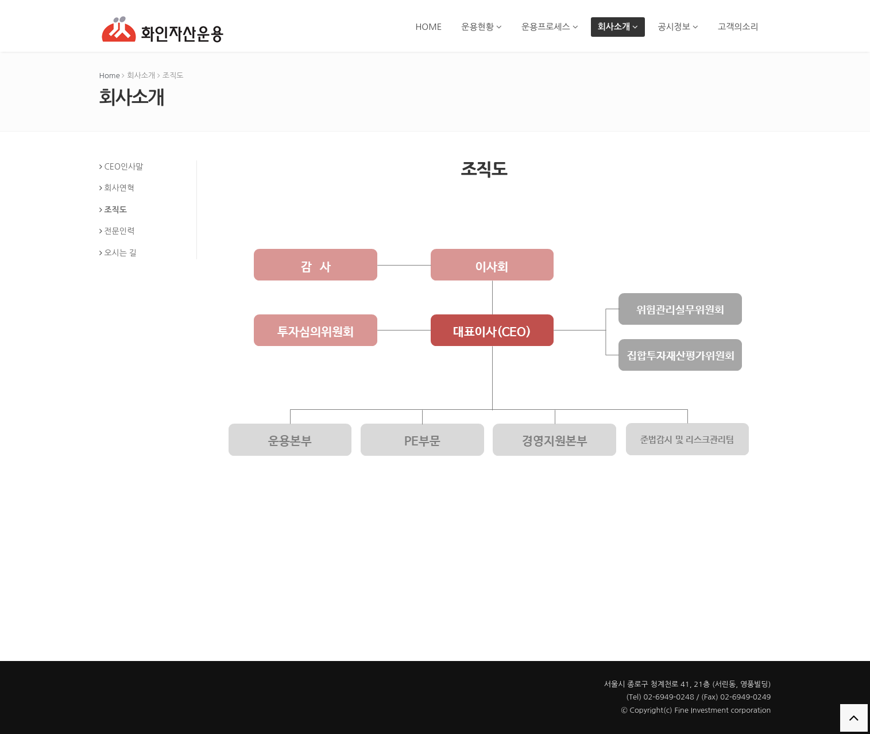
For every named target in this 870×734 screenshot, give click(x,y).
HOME (428, 26)
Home (109, 75)
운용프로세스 (549, 26)
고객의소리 (738, 26)
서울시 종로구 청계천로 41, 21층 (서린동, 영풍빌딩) (687, 684)
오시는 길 (120, 253)
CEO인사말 (123, 167)
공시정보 (678, 26)
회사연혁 (119, 188)
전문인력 (119, 231)
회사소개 (618, 26)
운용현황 (481, 26)
